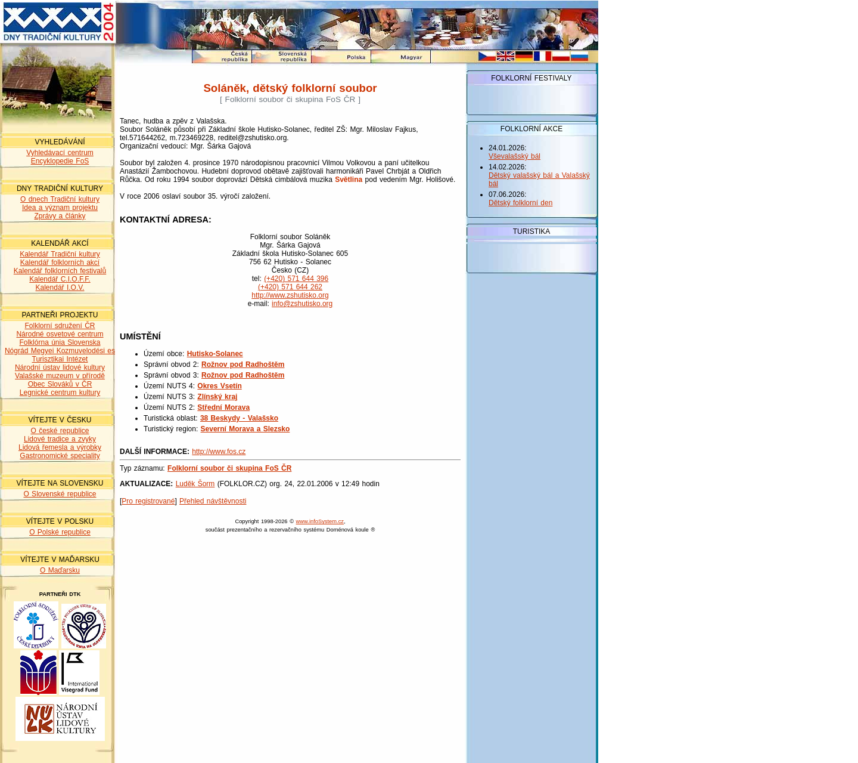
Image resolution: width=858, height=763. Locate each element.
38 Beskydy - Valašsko (239, 418)
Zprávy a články (59, 216)
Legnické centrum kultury (60, 392)
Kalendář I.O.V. (60, 287)
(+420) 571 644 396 (296, 278)
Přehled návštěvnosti (212, 501)
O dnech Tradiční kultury (60, 199)
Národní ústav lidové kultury (60, 367)
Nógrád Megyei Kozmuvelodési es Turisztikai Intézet (60, 355)
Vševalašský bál (514, 156)
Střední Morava (223, 407)
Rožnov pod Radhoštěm (242, 364)
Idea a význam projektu (60, 207)
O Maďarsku (60, 570)
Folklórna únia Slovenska (59, 342)
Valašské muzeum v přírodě (60, 376)
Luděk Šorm (195, 484)
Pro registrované (148, 501)
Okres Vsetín (219, 386)
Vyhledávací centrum (60, 153)
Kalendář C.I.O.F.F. (59, 279)
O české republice (59, 431)
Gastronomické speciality (60, 456)
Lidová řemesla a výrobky (59, 447)
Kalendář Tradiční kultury (60, 254)
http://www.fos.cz (218, 451)
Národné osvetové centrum (59, 334)
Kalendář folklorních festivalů (60, 271)
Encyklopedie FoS (60, 161)
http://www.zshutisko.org (289, 295)
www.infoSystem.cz (320, 521)
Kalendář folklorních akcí (60, 262)
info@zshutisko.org (302, 303)
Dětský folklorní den (520, 203)
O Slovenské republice (59, 494)
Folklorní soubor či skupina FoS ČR (229, 468)
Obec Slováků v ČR (60, 384)
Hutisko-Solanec (215, 354)
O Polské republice (60, 532)
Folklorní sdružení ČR (59, 326)
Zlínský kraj (217, 397)
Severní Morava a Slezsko (245, 429)
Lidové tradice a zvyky (60, 439)
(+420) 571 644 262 (290, 287)
